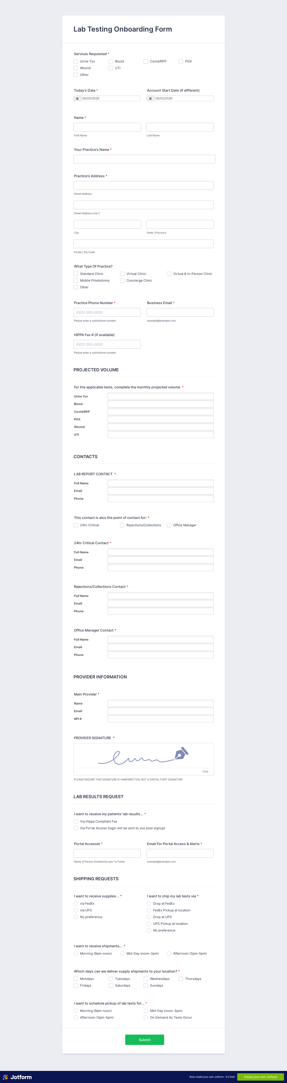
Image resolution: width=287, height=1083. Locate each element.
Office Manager (185, 525)
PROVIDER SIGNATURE (94, 738)
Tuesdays (122, 979)
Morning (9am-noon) (96, 953)
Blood (119, 61)
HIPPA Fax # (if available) (94, 335)
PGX (188, 61)
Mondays (87, 979)
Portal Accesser (88, 844)
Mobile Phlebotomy (95, 280)
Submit (145, 1040)
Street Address (83, 193)
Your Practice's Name (93, 149)
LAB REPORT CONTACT (95, 474)
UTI (117, 68)
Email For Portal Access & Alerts (174, 844)
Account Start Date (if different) (173, 90)
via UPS (86, 910)
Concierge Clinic (139, 280)
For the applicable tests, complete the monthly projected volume (129, 387)
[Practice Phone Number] (107, 312)
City (76, 232)
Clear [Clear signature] (205, 771)
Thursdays (193, 979)
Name (80, 117)
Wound (85, 68)
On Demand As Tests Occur (171, 1017)
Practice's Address (90, 176)
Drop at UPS (162, 917)
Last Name (153, 135)
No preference (91, 917)
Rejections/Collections (144, 525)
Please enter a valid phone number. (95, 320)
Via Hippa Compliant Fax (98, 821)
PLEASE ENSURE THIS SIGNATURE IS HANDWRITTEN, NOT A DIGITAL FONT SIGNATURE (128, 779)
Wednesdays (160, 979)
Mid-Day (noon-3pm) (143, 953)
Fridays (85, 985)
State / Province (156, 232)
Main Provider (86, 694)
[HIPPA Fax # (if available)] (107, 344)
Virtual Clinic (136, 274)
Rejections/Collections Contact (101, 586)
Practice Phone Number (94, 303)
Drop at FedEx (164, 903)
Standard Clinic (91, 274)
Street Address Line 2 (87, 213)
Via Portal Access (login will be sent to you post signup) (122, 828)
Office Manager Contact (95, 630)
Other (84, 75)
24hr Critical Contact (92, 543)
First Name (80, 135)
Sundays (156, 985)
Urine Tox (87, 61)
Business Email (161, 303)
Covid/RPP (158, 61)
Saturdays (122, 985)
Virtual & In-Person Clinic (192, 274)
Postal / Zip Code (84, 252)
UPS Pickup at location (170, 924)
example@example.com (161, 320)
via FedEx (87, 903)
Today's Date (86, 90)
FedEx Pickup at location (171, 910)
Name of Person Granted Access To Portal (99, 861)
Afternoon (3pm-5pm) (190, 953)
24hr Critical (89, 525)
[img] (144, 755)
